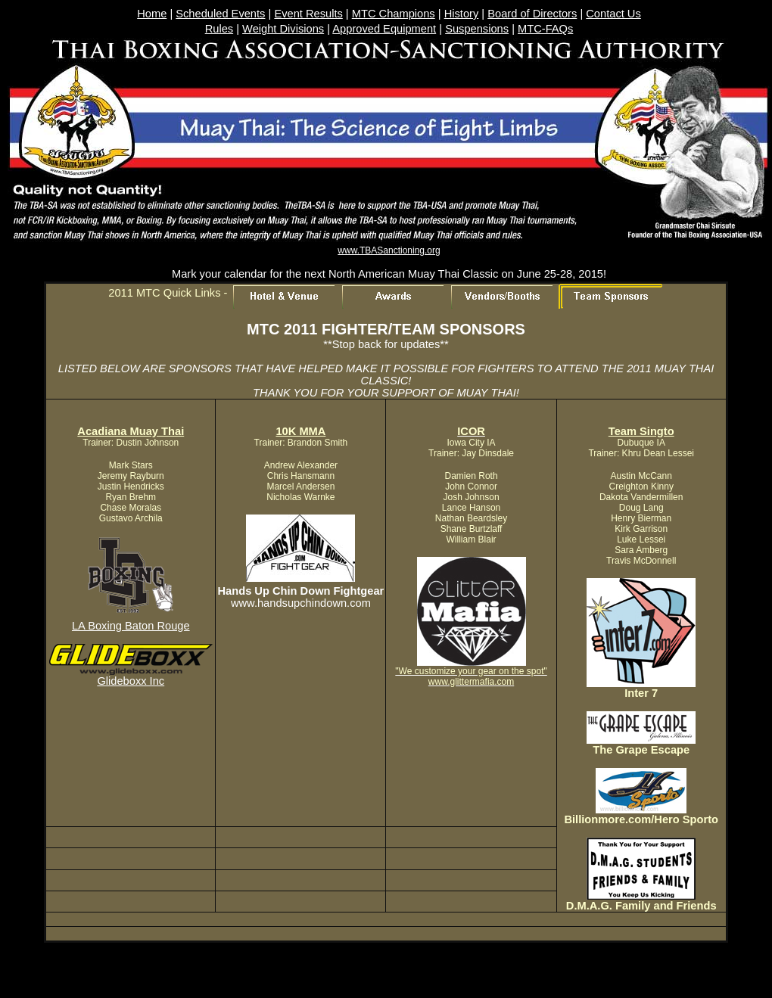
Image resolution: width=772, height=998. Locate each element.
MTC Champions (393, 14)
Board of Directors (532, 14)
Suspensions (477, 29)
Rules (219, 29)
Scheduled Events (220, 14)
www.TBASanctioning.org (389, 250)
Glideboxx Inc (130, 681)
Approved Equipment (384, 29)
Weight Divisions (283, 29)
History (461, 14)
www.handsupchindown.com (301, 603)
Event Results (308, 14)
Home (152, 14)
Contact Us (613, 14)
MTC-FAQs (545, 29)
